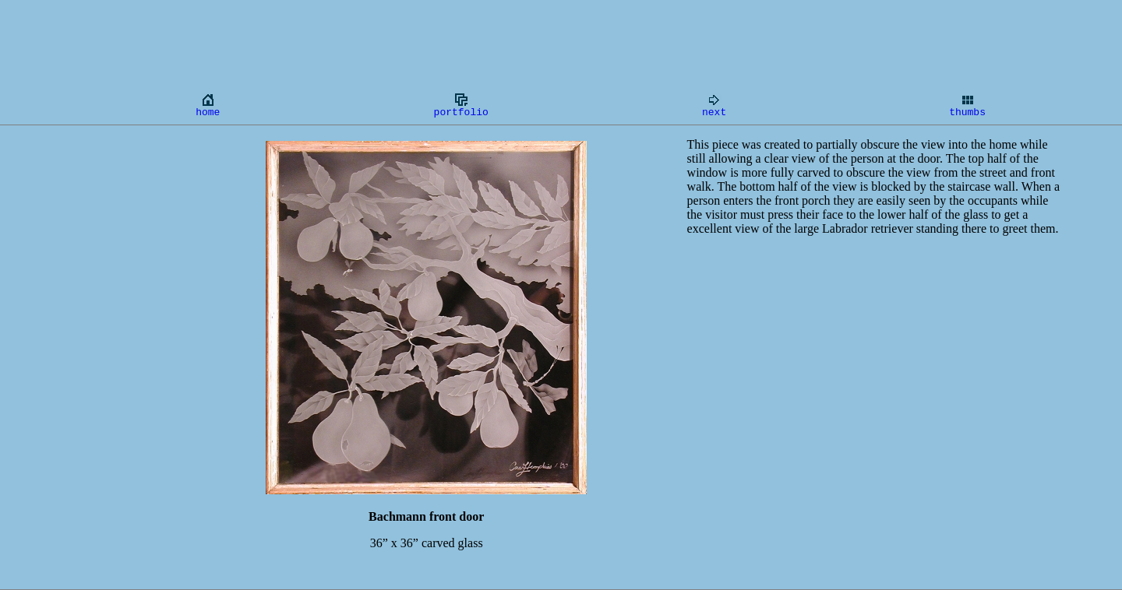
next (714, 105)
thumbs (967, 105)
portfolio (461, 105)
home (208, 105)
